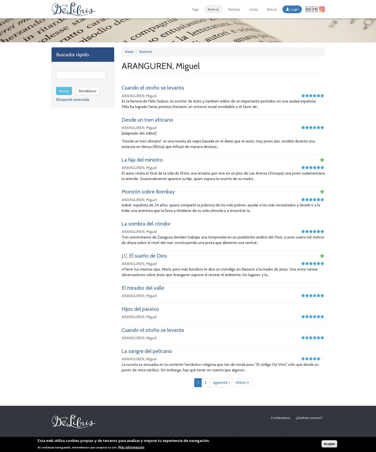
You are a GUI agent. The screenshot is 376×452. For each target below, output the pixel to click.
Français (315, 9)
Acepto (329, 445)
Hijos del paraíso (140, 309)
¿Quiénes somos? (309, 418)
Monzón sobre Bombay (148, 191)
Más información (131, 448)
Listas (253, 9)
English (308, 9)
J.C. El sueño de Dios (144, 256)
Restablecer (87, 91)
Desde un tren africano (147, 120)
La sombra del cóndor (146, 223)
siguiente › (221, 382)
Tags (195, 9)
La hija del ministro (142, 160)
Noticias (234, 9)
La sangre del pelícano (147, 351)
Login (294, 9)
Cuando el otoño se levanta (153, 88)
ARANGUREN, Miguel (139, 96)
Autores (213, 9)
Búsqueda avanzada (72, 99)
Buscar (272, 9)
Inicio (129, 51)
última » (242, 382)
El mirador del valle (143, 288)
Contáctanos (280, 418)
